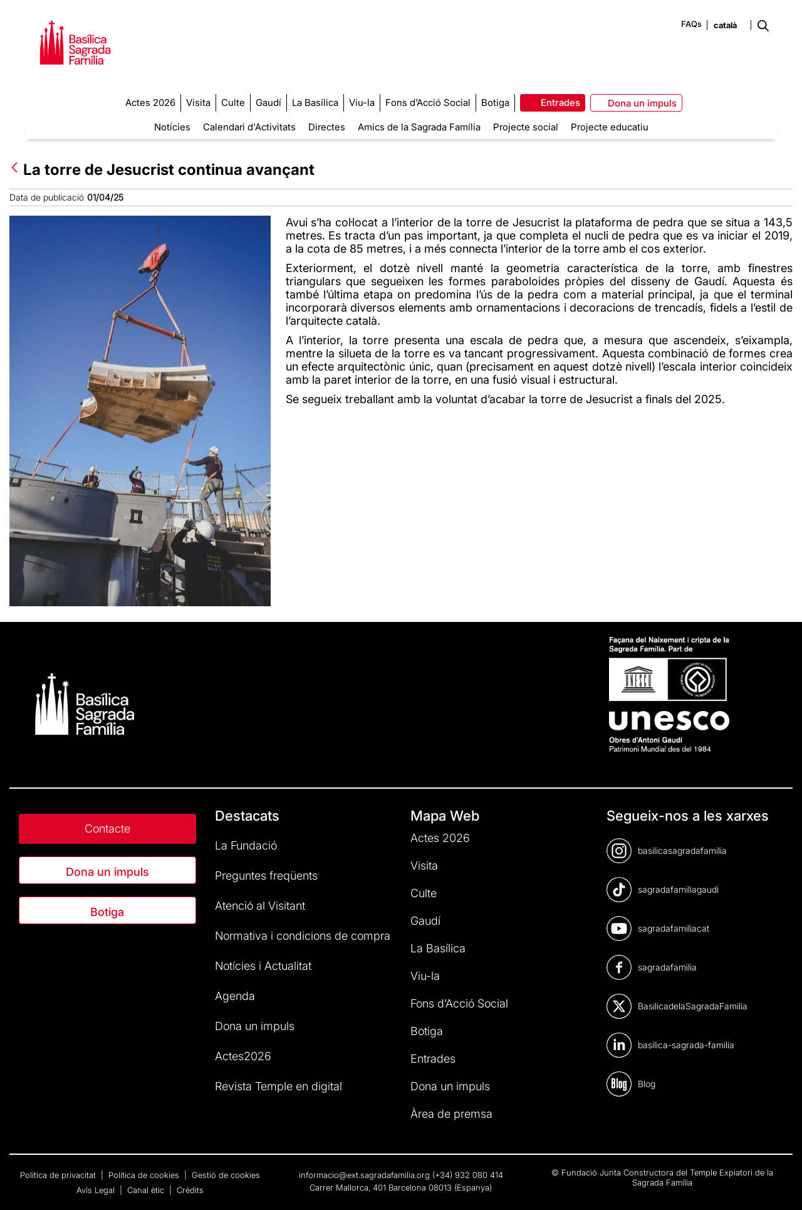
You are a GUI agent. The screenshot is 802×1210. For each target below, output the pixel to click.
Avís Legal (96, 1190)
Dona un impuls (107, 871)
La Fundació (246, 845)
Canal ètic (147, 1190)
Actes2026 (243, 1056)
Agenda (235, 995)
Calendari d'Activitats (249, 127)
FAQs (691, 24)
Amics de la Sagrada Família (419, 127)
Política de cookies (145, 1175)
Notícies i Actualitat (263, 965)
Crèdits (190, 1190)
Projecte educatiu (609, 127)
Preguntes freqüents (266, 875)
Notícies (172, 127)
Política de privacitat (59, 1175)
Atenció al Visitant (260, 905)
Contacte (107, 828)
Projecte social (525, 127)
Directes (326, 127)
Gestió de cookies (226, 1175)
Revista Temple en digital (278, 1086)
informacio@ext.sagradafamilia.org (364, 1175)
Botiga (107, 911)
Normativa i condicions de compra (302, 935)
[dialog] (778, 1185)
